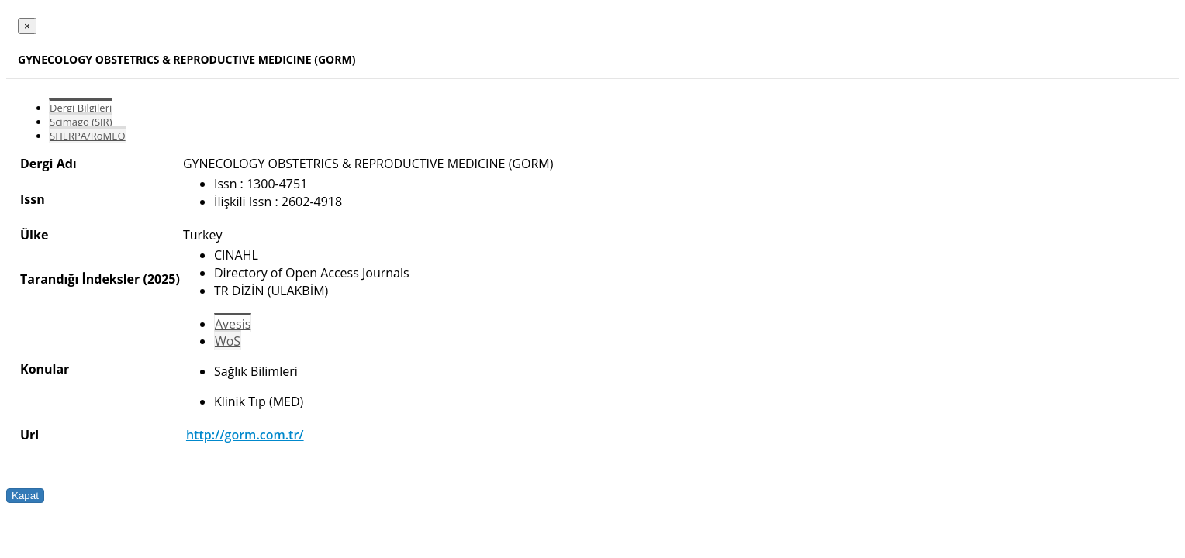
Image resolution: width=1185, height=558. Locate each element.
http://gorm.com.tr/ (245, 434)
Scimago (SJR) (81, 122)
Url (29, 434)
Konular (44, 368)
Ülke (34, 234)
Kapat (25, 495)
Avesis (232, 323)
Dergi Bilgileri (81, 108)
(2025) (161, 279)
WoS (227, 341)
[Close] (27, 26)
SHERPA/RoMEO (88, 136)
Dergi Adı (48, 163)
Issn (32, 199)
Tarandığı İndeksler (80, 279)
